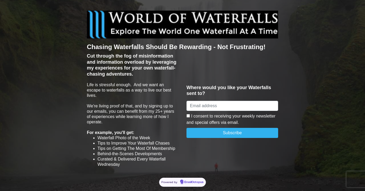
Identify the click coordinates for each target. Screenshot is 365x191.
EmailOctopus (193, 182)
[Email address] (232, 106)
